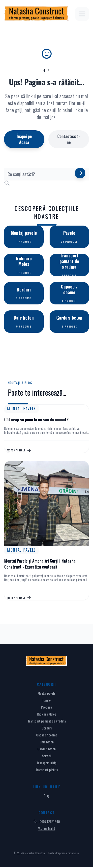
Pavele (46, 700)
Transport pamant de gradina (47, 720)
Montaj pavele (46, 693)
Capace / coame (46, 734)
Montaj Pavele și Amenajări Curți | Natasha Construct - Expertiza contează (39, 564)
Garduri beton (46, 748)
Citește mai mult (17, 450)
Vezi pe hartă (46, 828)
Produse (46, 707)
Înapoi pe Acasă (24, 139)
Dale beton (47, 741)
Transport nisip (47, 762)
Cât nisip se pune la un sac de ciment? (36, 420)
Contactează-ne (68, 139)
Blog (47, 795)
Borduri (47, 727)
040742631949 (46, 821)
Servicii (46, 755)
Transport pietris (46, 769)
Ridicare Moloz (46, 714)
